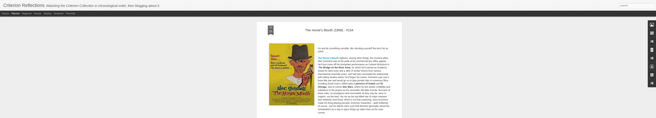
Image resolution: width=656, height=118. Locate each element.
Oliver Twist (293, 84)
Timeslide (70, 13)
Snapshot (58, 13)
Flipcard (15, 13)
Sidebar (47, 13)
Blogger (352, 116)
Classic (5, 13)
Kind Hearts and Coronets (282, 65)
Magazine (27, 13)
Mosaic (37, 13)
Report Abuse (361, 116)
